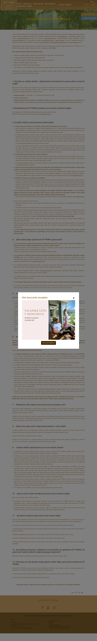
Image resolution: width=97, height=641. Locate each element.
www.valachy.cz (63, 36)
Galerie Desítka (59, 40)
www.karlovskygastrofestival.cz (60, 42)
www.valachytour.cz (44, 42)
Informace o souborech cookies (65, 615)
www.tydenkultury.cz (75, 42)
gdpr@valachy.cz (23, 97)
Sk (90, 1)
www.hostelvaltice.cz (23, 38)
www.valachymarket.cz (47, 40)
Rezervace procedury (90, 18)
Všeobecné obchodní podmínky (48, 615)
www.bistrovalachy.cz (19, 40)
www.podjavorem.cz (50, 38)
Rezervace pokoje (89, 14)
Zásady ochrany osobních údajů (32, 615)
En (93, 1)
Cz (88, 1)
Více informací (48, 343)
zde (73, 216)
